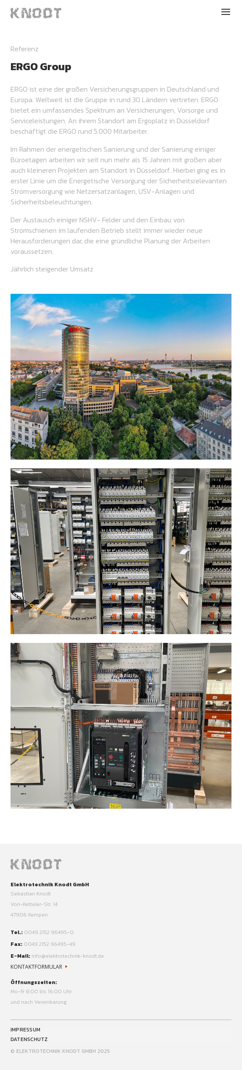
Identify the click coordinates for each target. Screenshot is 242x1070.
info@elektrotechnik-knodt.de (68, 956)
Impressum (25, 1030)
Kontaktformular (36, 966)
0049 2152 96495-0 (49, 932)
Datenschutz (29, 1039)
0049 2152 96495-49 (49, 944)
